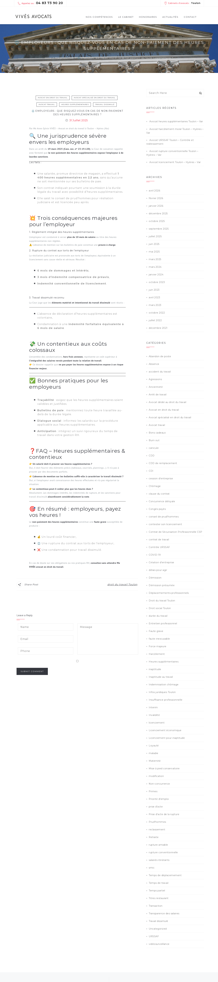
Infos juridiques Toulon (162, 692)
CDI (151, 470)
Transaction (156, 905)
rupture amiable (158, 844)
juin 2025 (154, 244)
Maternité (155, 760)
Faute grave (156, 631)
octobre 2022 (157, 312)
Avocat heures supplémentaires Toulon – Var (176, 121)
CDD (152, 455)
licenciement (156, 722)
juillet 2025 (155, 236)
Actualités (170, 17)
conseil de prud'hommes (164, 516)
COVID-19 (155, 554)
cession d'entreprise (161, 478)
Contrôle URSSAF (159, 547)
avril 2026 (154, 190)
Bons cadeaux (157, 432)
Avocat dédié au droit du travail (167, 402)
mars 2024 (155, 266)
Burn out (154, 440)
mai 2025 (154, 251)
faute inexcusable (159, 638)
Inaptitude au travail (161, 676)
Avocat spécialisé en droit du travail (94, 98)
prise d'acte (156, 806)
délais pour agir (158, 570)
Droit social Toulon (160, 608)
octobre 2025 (157, 221)
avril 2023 (154, 297)
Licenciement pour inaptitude (167, 737)
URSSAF (154, 936)
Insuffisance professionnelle (165, 699)
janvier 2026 (156, 205)
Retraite (153, 837)
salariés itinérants (159, 860)
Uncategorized (158, 928)
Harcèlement (157, 654)
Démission (155, 577)
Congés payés (157, 509)
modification (156, 776)
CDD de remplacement (163, 463)
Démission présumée (162, 585)
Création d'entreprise (161, 562)
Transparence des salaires (164, 913)
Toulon (195, 3)
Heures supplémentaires (75, 104)
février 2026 (156, 198)
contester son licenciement (165, 524)
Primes (153, 791)
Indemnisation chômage (164, 684)
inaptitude (155, 669)
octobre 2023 (157, 282)
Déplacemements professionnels (169, 593)
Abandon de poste (160, 356)
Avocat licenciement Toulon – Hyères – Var (175, 162)
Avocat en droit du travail (52, 98)
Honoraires (148, 17)
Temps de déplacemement (165, 875)
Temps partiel (157, 890)
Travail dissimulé (105, 104)
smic (151, 867)
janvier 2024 (156, 274)
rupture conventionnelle (163, 852)
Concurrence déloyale (162, 501)
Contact (190, 17)
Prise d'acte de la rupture (164, 814)
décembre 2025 (158, 213)
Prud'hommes (157, 821)
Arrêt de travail (157, 394)
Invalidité (154, 715)
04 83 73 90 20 (49, 3)
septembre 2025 (159, 228)
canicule (154, 448)
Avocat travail (47, 104)
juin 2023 (154, 289)
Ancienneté (156, 386)
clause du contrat (159, 493)
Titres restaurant (159, 898)
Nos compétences (99, 18)
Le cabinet (126, 17)
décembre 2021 (158, 328)
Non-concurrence (159, 783)
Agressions (155, 379)
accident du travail (160, 371)
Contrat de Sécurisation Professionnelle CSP (175, 531)
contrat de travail (159, 539)
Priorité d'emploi (159, 799)
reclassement (157, 829)
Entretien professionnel (163, 623)
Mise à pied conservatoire (164, 768)
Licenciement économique (165, 730)
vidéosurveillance (159, 944)
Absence (154, 364)
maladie (153, 753)
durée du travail (158, 615)
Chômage (155, 486)
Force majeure (157, 646)
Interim (153, 707)
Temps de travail (158, 882)
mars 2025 (155, 259)
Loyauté (154, 745)
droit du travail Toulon (122, 584)
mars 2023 (155, 305)
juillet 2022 (155, 320)
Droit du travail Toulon (162, 600)
